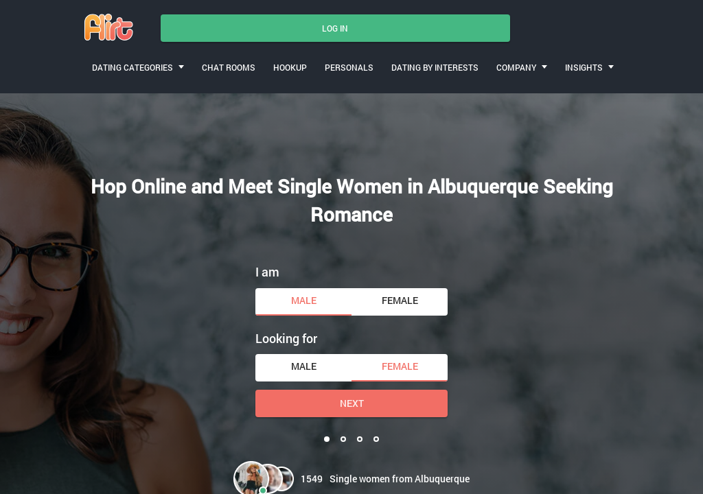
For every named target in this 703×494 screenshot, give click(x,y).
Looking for (286, 338)
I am (267, 271)
